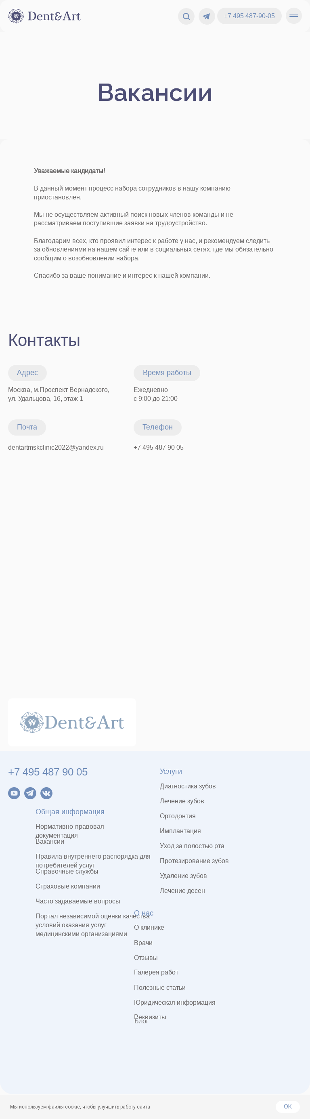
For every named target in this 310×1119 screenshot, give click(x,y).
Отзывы (146, 957)
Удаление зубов (183, 875)
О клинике (149, 927)
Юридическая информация (175, 1002)
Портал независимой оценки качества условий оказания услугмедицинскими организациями (93, 925)
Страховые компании (68, 886)
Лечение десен (182, 890)
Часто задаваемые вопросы (78, 901)
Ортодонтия (178, 816)
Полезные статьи (160, 987)
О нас (143, 913)
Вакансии (155, 92)
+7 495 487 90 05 (159, 447)
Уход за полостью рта (192, 845)
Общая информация (70, 812)
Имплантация (180, 831)
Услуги (171, 771)
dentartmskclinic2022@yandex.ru (56, 447)
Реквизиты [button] (150, 1017)
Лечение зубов (182, 801)
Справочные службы (67, 871)
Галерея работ (156, 972)
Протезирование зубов (194, 860)
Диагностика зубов (188, 786)
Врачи (143, 942)
